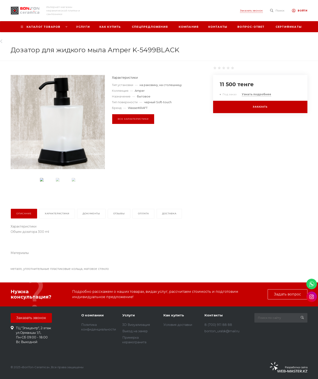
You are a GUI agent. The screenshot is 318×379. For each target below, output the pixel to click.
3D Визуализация (136, 325)
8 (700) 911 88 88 (218, 325)
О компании (92, 315)
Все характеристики (133, 119)
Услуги (128, 315)
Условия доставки (177, 325)
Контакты (213, 315)
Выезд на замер (135, 331)
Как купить (173, 315)
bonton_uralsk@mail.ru (221, 331)
